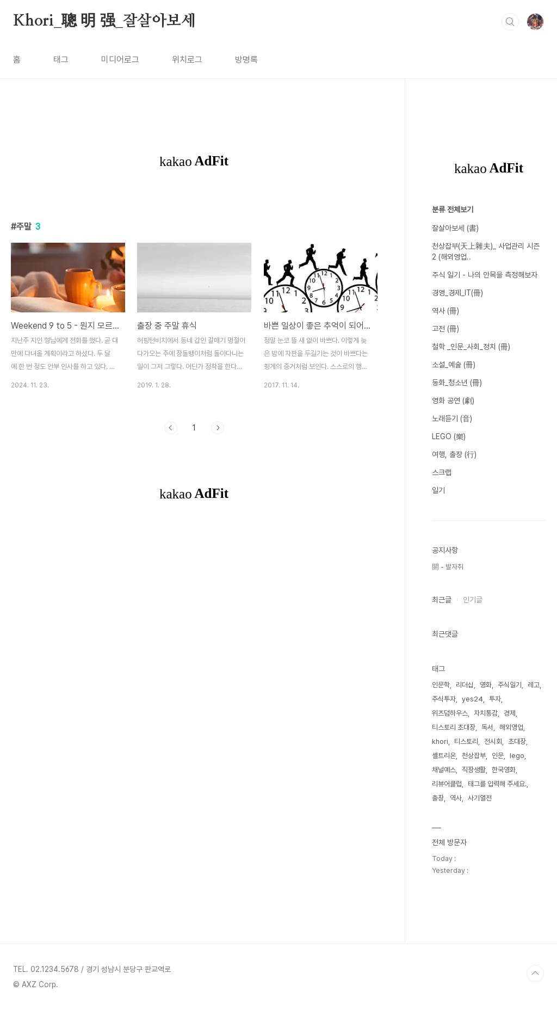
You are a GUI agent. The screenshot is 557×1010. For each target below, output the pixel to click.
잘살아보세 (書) (455, 228)
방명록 (246, 59)
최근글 (441, 599)
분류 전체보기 (452, 209)
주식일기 (510, 685)
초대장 (517, 741)
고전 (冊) (445, 328)
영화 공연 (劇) (453, 400)
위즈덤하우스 (450, 713)
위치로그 (187, 59)
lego (517, 756)
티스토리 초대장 (453, 727)
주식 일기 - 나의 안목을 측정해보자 (484, 274)
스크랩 (441, 472)
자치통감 (486, 713)
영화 (486, 685)
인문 (498, 756)
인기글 (472, 599)
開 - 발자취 (447, 567)
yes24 (472, 699)
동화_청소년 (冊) (457, 382)
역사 (456, 798)
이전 (170, 427)
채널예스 (444, 770)
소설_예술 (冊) (453, 364)
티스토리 (466, 741)
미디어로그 (120, 59)
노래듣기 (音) (452, 418)
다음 (217, 427)
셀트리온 (444, 756)
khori (440, 741)
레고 (534, 685)
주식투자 (444, 699)
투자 (495, 699)
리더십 (465, 685)
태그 (61, 59)
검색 (510, 22)
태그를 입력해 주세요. (497, 784)
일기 (438, 490)
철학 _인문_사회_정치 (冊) (471, 346)
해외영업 (511, 727)
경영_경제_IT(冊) (457, 292)
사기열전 (480, 798)
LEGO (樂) (449, 436)
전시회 (493, 741)
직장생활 (474, 770)
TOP (535, 973)
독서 (487, 727)
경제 (510, 713)
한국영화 (504, 770)
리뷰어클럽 (447, 784)
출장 (438, 798)
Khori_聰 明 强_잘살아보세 (104, 21)
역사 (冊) (445, 310)
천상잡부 (474, 756)
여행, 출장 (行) (454, 454)
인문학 (441, 685)
